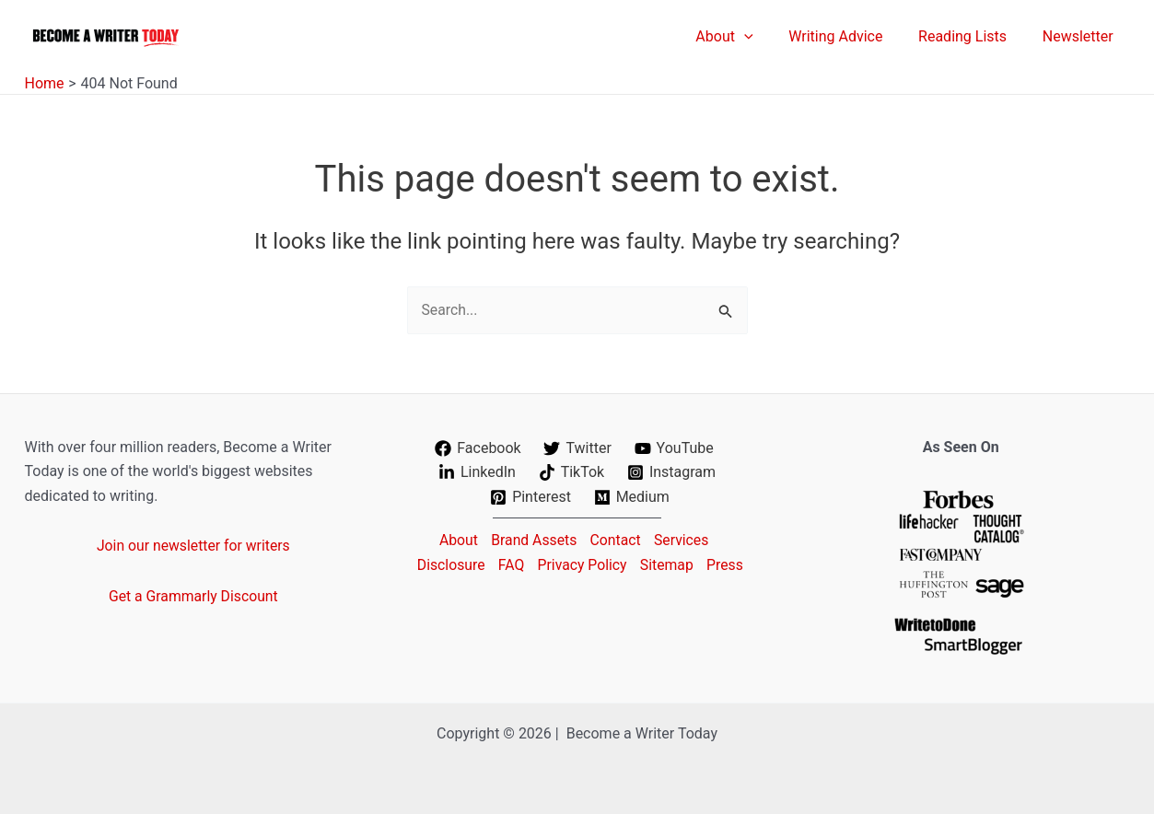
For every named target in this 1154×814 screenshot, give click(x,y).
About (454, 539)
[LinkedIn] (476, 472)
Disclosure (469, 564)
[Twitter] (577, 448)
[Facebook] (478, 448)
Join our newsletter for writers (193, 545)
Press (580, 588)
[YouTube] (673, 448)
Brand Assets (532, 539)
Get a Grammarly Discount (194, 596)
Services (684, 539)
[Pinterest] (530, 497)
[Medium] (631, 497)
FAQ (532, 564)
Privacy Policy (605, 564)
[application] (765, 37)
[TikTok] (571, 472)
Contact (616, 539)
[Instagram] (672, 472)
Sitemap (692, 564)
